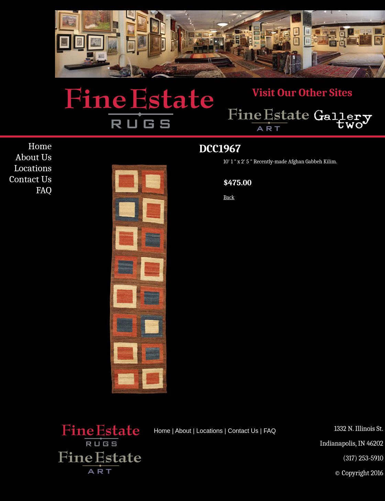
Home (40, 146)
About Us (33, 157)
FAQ (44, 190)
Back (228, 197)
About (183, 430)
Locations (33, 168)
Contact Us (30, 179)
